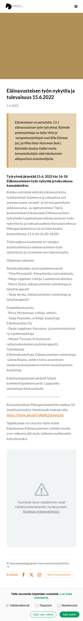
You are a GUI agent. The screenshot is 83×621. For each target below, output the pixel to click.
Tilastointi (43, 605)
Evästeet (12, 574)
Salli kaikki (69, 614)
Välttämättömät (18, 605)
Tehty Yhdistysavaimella (59, 574)
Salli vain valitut (43, 614)
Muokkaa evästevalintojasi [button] (41, 511)
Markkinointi (67, 605)
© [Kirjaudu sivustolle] (8, 563)
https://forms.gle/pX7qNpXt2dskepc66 (35, 415)
